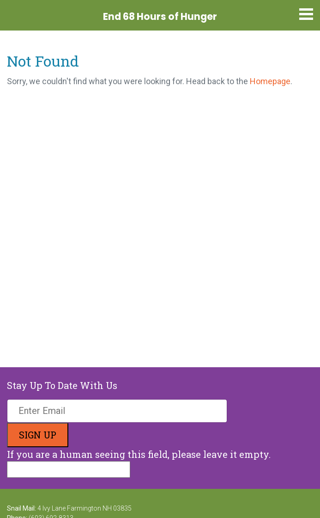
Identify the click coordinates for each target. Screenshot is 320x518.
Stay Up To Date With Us (62, 385)
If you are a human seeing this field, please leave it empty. (139, 463)
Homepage (270, 81)
